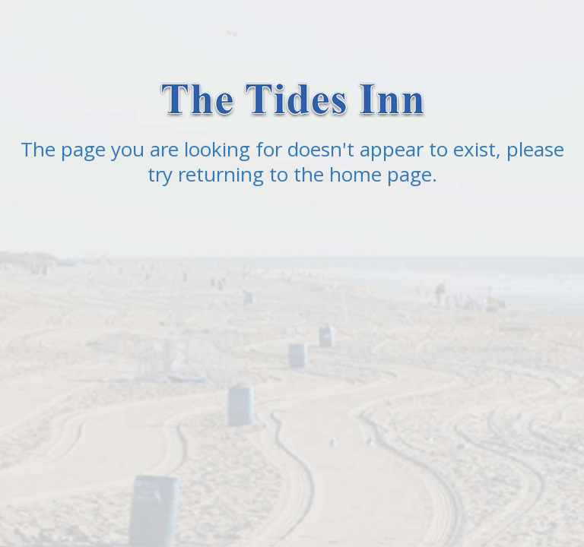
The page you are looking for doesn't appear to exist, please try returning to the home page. (292, 161)
